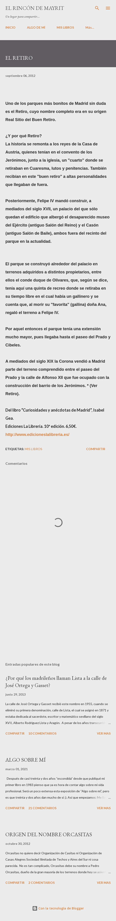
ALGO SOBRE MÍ (25, 759)
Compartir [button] (95, 449)
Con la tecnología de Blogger (58, 908)
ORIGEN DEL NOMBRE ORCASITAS (48, 834)
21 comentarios (42, 808)
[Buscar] (97, 8)
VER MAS (104, 733)
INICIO (10, 27)
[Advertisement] (58, 616)
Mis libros (33, 449)
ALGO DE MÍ (36, 27)
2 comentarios (41, 882)
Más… (89, 27)
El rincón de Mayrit (34, 8)
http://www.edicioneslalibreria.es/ (37, 434)
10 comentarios (42, 733)
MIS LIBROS (65, 27)
